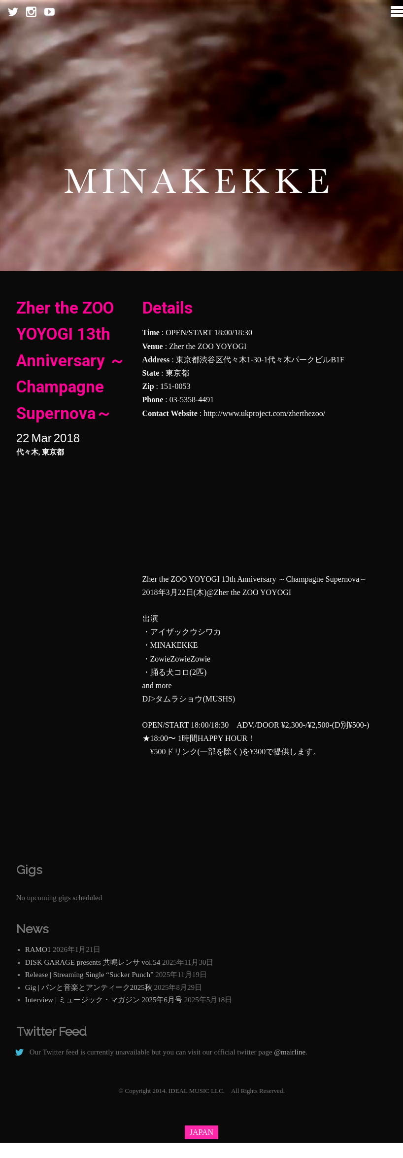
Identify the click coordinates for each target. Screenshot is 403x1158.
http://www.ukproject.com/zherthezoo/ (264, 413)
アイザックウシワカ (185, 632)
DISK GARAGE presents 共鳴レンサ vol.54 (93, 962)
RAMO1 (38, 949)
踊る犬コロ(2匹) (178, 672)
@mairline (289, 1052)
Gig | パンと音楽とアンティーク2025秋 (88, 987)
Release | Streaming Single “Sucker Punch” (89, 975)
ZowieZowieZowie (180, 659)
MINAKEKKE (174, 645)
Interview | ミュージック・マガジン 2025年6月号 (103, 1000)
